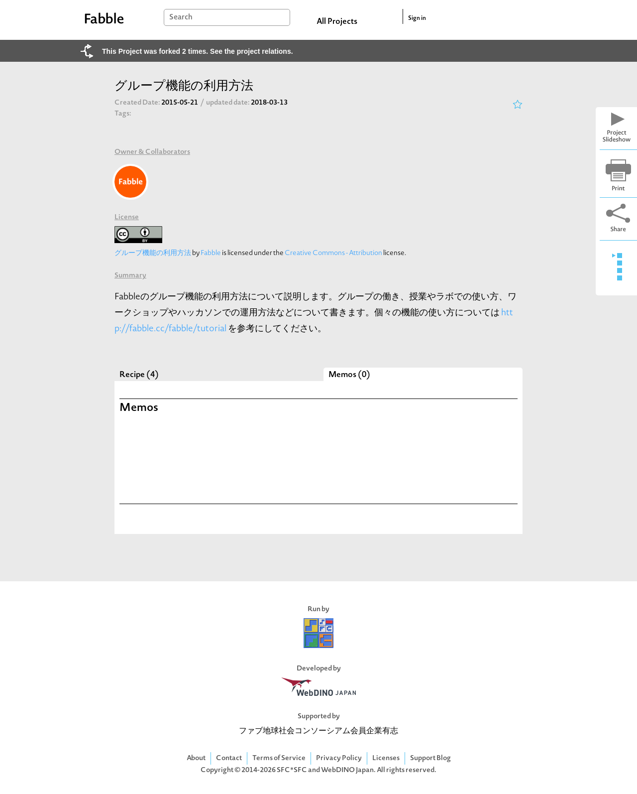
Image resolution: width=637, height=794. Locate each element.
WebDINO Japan (347, 770)
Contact (229, 758)
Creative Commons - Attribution (333, 253)
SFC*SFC (292, 770)
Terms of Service (279, 758)
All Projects (337, 22)
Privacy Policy (339, 758)
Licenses (386, 758)
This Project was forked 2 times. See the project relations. (197, 51)
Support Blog (430, 758)
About (196, 758)
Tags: (122, 114)
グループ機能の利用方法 (152, 253)
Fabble (211, 253)
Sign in (417, 18)
